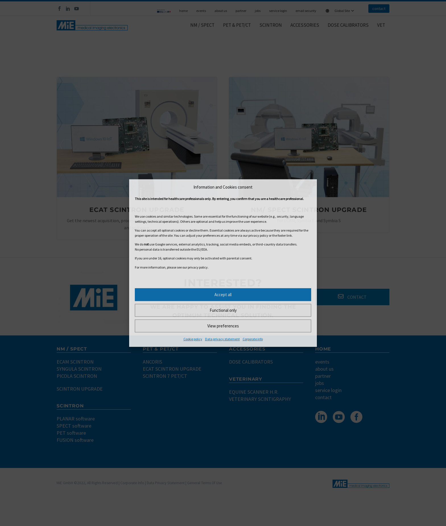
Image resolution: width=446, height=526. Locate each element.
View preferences (223, 326)
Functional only (223, 310)
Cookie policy (192, 339)
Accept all (223, 294)
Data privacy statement (222, 339)
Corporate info (253, 339)
